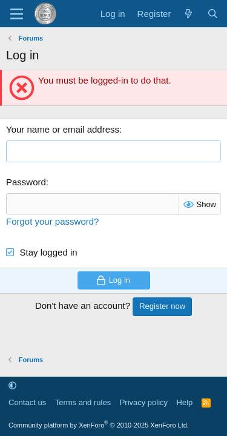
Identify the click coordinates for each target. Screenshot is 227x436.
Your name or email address (62, 129)
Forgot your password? (52, 221)
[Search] (213, 13)
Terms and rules (83, 402)
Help (185, 402)
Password (26, 182)
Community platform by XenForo (98, 425)
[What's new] (188, 13)
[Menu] (16, 14)
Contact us (27, 402)
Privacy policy (144, 402)
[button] (12, 385)
